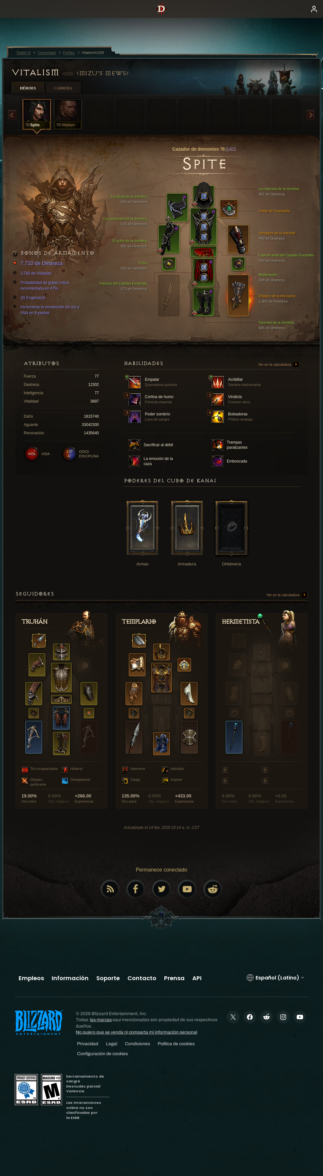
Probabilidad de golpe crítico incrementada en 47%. (41, 285)
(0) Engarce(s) (29, 298)
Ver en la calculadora (278, 365)
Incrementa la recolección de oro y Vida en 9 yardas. (46, 309)
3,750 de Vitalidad (32, 273)
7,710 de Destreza (38, 263)
